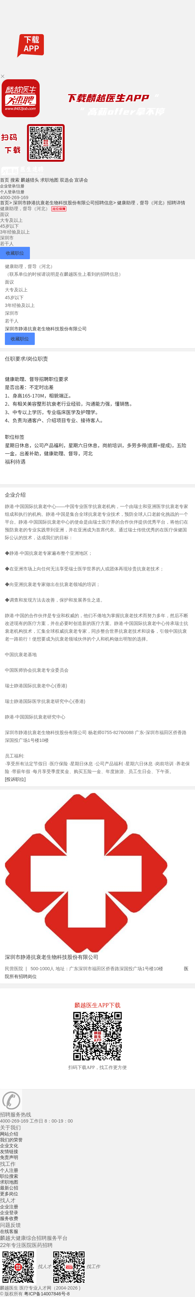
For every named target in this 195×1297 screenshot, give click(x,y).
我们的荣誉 (11, 1139)
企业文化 (9, 1145)
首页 (4, 180)
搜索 (15, 180)
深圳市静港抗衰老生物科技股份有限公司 (46, 328)
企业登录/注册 (12, 186)
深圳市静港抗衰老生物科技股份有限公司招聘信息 (64, 202)
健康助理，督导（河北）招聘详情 (151, 202)
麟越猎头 (30, 180)
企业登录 (9, 1212)
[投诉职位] (15, 779)
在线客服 (9, 1231)
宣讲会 (81, 180)
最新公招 (9, 1187)
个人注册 (9, 1170)
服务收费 (9, 1218)
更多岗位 (9, 1193)
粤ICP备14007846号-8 (47, 1293)
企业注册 (9, 1206)
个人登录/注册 (12, 192)
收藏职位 (15, 253)
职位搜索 (9, 1176)
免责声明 (9, 1157)
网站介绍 (9, 1134)
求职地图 (49, 180)
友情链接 (9, 1151)
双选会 (66, 180)
